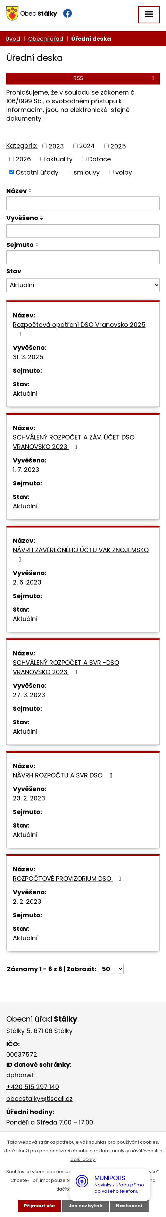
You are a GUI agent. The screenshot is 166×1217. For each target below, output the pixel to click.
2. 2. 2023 (27, 901)
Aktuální (25, 393)
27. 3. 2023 (29, 695)
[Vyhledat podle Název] (83, 203)
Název (16, 190)
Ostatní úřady (37, 172)
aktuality (59, 159)
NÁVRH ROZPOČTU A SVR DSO (64, 775)
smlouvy (87, 172)
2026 (23, 159)
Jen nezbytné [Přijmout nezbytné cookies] (85, 1205)
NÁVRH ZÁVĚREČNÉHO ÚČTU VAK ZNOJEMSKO (81, 554)
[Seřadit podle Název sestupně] (30, 192)
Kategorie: (22, 145)
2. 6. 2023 (27, 582)
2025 (118, 146)
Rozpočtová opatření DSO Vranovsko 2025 (79, 328)
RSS (114, 78)
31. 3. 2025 (28, 357)
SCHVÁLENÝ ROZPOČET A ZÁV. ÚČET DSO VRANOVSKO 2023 (73, 442)
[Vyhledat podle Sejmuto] (83, 257)
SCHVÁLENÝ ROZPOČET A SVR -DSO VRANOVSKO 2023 (66, 667)
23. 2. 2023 (29, 798)
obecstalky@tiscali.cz (39, 1098)
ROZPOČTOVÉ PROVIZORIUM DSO (68, 878)
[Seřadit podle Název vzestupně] (30, 189)
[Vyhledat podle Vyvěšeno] (83, 231)
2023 (56, 146)
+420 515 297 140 (32, 1086)
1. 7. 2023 (26, 469)
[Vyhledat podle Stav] (83, 285)
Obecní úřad (45, 39)
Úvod (13, 39)
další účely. (83, 1159)
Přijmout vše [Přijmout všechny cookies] (39, 1205)
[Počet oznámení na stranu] (111, 969)
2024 (87, 146)
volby (123, 172)
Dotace (99, 159)
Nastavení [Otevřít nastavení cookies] (129, 1205)
